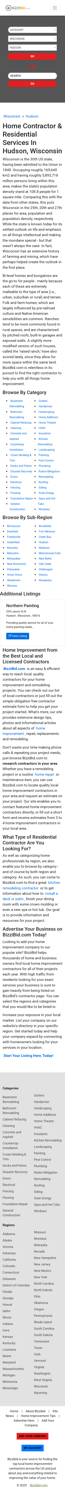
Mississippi (10, 1388)
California (9, 1259)
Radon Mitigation (49, 471)
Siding (42, 487)
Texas (38, 1348)
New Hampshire (45, 1258)
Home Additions (48, 417)
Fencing (15, 487)
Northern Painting (22, 605)
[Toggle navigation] (55, 7)
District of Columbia (16, 1285)
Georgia (8, 1298)
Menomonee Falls (50, 553)
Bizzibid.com (38, 1485)
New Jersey (42, 1264)
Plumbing (44, 466)
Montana (40, 1238)
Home (14, 1411)
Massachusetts (13, 1369)
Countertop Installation (10, 1145)
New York (40, 1277)
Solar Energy (46, 493)
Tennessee (41, 1341)
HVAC (42, 428)
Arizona (8, 1247)
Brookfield (45, 526)
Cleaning (15, 428)
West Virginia (43, 1380)
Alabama (9, 1234)
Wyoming (40, 1393)
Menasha (13, 553)
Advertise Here (24, 1420)
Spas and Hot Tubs (47, 1204)
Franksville (13, 537)
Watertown (13, 580)
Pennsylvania (43, 1315)
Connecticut (11, 1272)
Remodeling (46, 476)
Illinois (7, 1317)
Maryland (9, 1362)
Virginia (39, 1367)
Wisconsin (11, 116)
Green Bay (45, 537)
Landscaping (47, 449)
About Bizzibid (35, 1411)
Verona (43, 574)
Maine (7, 1356)
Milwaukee (13, 558)
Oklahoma (41, 1303)
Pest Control (46, 460)
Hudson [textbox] (15, 47)
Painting (44, 455)
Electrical (15, 482)
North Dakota (43, 1290)
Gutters (43, 401)
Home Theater (47, 422)
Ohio (37, 1296)
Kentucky (9, 1343)
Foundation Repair (21, 498)
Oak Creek (45, 564)
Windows (44, 509)
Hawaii (7, 1304)
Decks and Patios (21, 466)
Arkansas (9, 1253)
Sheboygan (46, 569)
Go (32, 56)
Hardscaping (46, 412)
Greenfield (13, 542)
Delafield (12, 531)
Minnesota (10, 1381)
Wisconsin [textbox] (17, 38)
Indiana (8, 1324)
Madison (44, 547)
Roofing (43, 482)
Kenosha (12, 547)
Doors (14, 476)
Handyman (45, 406)
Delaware (9, 1279)
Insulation (45, 433)
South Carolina (44, 1328)
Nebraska (40, 1245)
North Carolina (44, 1283)
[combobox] (32, 30)
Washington (42, 1373)
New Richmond (16, 564)
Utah (37, 1354)
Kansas (8, 1336)
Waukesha (45, 580)
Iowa (6, 1330)
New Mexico (42, 1271)
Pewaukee (13, 569)
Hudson (32, 116)
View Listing (17, 636)
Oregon (39, 1309)
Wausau (12, 585)
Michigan (9, 1375)
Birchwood (13, 526)
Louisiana (9, 1349)
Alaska (7, 1240)
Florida (7, 1292)
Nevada (39, 1251)
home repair (44, 774)
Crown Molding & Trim (14, 1157)
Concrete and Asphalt (12, 1134)
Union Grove (14, 574)
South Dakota (43, 1335)
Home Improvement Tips (38, 1416)
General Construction (11, 1213)
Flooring (15, 493)
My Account (32, 1448)
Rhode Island (43, 1322)
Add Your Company (32, 1436)
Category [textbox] (17, 30)
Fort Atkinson (47, 531)
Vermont (40, 1360)
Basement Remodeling (11, 1099)
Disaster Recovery (21, 471)
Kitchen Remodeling (48, 1140)
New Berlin (45, 558)
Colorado (9, 1266)
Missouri (40, 1232)
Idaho (6, 1311)
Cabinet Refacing (20, 422)
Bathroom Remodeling (11, 1110)
